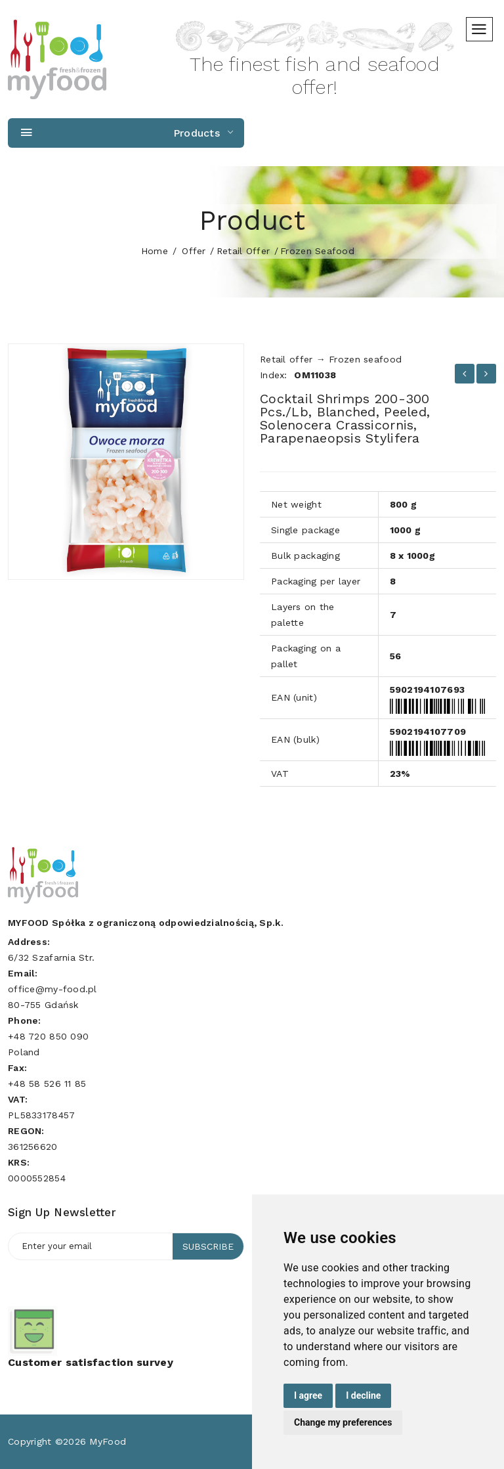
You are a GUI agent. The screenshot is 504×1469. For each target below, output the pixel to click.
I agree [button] (308, 1395)
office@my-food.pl (52, 989)
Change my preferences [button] (343, 1422)
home (154, 251)
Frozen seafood (317, 251)
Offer (193, 251)
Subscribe (208, 1246)
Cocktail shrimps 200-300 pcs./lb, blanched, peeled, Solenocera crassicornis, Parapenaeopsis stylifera (345, 418)
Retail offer (243, 251)
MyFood (107, 1441)
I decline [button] (363, 1395)
